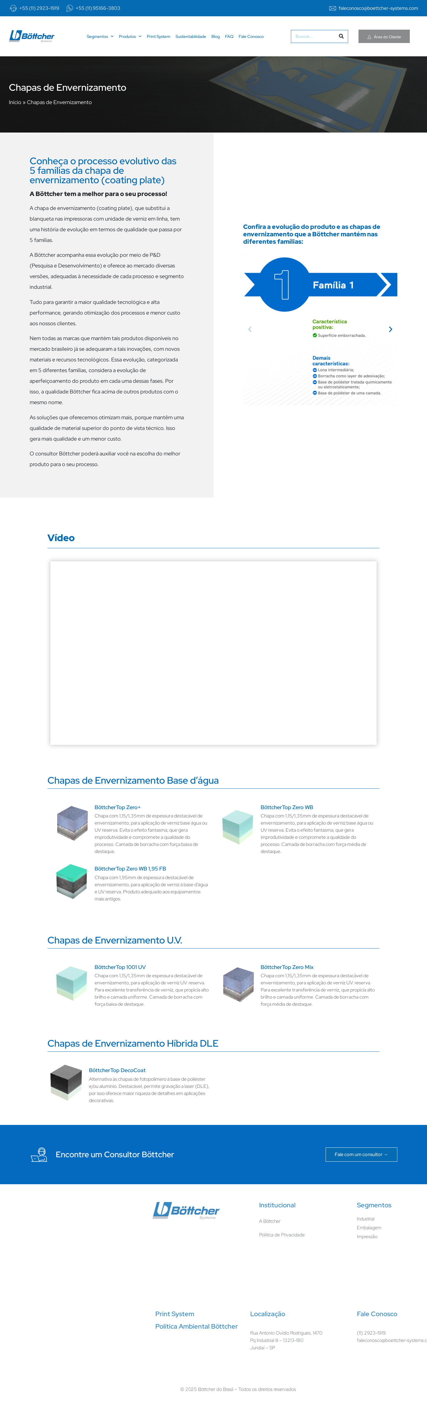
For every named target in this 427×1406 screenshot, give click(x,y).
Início (15, 102)
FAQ (229, 36)
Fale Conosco (251, 36)
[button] (250, 329)
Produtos (130, 36)
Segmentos (100, 36)
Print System (158, 36)
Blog (215, 36)
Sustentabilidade (191, 36)
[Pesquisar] (341, 36)
